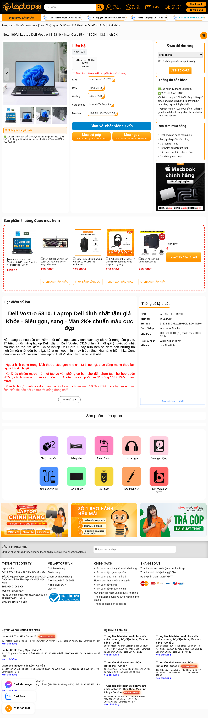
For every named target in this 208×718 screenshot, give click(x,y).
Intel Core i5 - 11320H (101, 79)
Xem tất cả (69, 399)
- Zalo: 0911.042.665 (78, 653)
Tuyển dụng (196, 10)
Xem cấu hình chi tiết (172, 401)
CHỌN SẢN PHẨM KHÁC (55, 281)
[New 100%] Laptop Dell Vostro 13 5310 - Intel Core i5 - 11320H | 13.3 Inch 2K (22, 262)
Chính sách (196, 4)
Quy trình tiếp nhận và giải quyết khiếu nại (116, 592)
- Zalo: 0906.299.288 (73, 641)
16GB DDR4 (96, 87)
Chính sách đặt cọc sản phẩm (110, 572)
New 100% (79, 51)
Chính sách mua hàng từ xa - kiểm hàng (115, 568)
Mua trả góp (91, 136)
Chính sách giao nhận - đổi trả (110, 576)
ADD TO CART (180, 70)
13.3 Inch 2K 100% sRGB (102, 112)
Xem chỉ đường (9, 643)
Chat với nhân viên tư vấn (111, 126)
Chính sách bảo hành (105, 584)
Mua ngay (131, 136)
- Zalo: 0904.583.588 (84, 684)
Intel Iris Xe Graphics (100, 104)
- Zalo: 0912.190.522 (181, 652)
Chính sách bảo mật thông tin (110, 588)
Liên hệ (52, 588)
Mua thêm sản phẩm (184, 257)
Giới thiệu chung (56, 568)
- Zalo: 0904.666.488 (89, 669)
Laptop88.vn (8, 568)
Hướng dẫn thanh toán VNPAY (156, 576)
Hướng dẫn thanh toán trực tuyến (112, 580)
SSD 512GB (96, 96)
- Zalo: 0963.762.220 (132, 652)
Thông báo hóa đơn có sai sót (110, 603)
